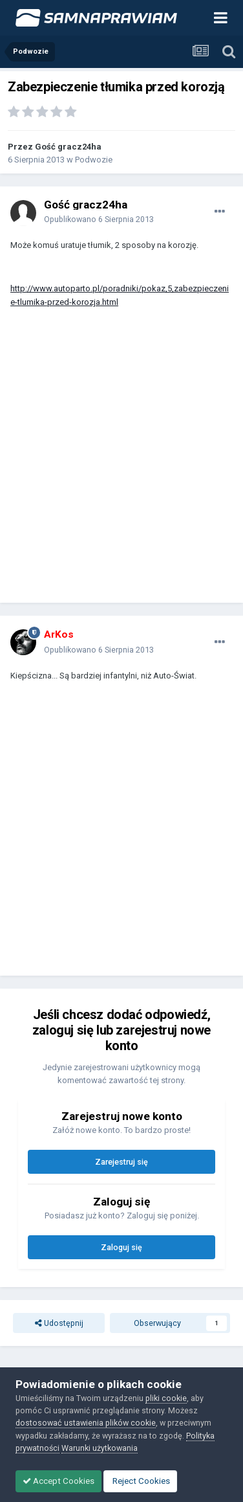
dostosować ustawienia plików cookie (86, 1423)
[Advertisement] (121, 461)
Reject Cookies (140, 1481)
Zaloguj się (121, 1247)
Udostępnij (59, 1323)
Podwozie (93, 159)
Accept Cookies (58, 1481)
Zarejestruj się (121, 1162)
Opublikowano (99, 219)
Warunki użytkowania (99, 1448)
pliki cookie (166, 1398)
